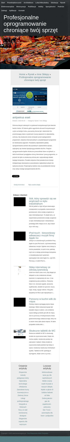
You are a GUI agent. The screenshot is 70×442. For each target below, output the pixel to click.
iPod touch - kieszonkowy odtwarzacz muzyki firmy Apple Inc (42, 235)
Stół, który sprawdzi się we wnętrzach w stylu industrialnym (42, 201)
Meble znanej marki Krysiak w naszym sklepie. (47, 384)
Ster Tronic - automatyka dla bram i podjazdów (47, 413)
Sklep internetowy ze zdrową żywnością (39, 268)
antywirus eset (21, 117)
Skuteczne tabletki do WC (42, 330)
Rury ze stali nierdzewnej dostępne (22, 413)
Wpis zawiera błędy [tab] (34, 185)
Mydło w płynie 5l (47, 390)
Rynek (31, 74)
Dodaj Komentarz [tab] (19, 185)
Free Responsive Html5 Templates (37, 433)
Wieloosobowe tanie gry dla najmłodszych (47, 375)
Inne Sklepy (43, 74)
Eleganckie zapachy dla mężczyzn (23, 421)
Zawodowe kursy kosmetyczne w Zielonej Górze (23, 392)
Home (22, 74)
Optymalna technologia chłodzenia (23, 384)
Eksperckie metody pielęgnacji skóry (23, 375)
